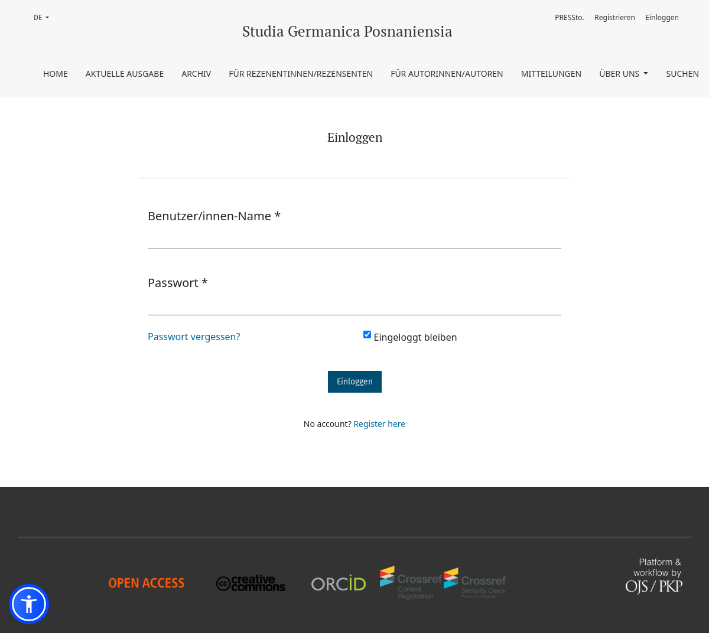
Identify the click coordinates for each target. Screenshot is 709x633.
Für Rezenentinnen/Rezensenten (301, 73)
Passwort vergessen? (194, 336)
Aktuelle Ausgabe (125, 73)
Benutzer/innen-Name (214, 215)
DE (45, 17)
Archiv (196, 73)
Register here (379, 423)
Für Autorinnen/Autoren (447, 73)
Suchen (682, 73)
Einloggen (662, 17)
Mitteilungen (551, 73)
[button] (29, 604)
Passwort (178, 282)
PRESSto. (569, 17)
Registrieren (614, 17)
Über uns (620, 73)
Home (55, 73)
